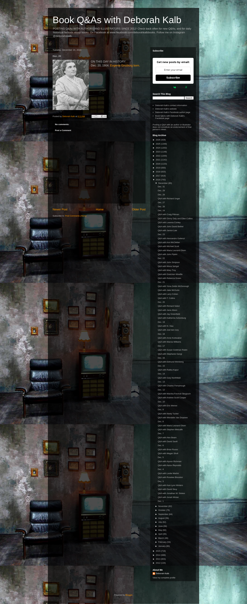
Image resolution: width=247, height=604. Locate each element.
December (163, 183)
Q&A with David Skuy (167, 489)
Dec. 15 (161, 366)
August (161, 518)
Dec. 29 (161, 190)
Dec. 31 (161, 186)
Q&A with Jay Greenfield (169, 314)
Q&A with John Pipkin (167, 254)
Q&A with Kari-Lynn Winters (170, 485)
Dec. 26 (161, 206)
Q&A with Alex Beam (167, 437)
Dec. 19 (161, 322)
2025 (158, 144)
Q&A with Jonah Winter (168, 497)
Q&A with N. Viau (165, 326)
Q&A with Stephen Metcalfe (170, 429)
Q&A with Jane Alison (167, 310)
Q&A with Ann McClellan (169, 242)
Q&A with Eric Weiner (167, 405)
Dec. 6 (161, 445)
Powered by (173, 87)
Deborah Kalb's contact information (171, 105)
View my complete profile (164, 578)
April (160, 534)
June (160, 526)
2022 (158, 156)
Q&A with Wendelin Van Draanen (173, 417)
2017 (158, 176)
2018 (158, 171)
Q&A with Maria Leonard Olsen (172, 250)
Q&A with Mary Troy (167, 270)
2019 (158, 168)
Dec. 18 (161, 334)
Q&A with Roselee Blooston (170, 477)
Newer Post (60, 209)
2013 (158, 559)
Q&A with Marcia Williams (169, 342)
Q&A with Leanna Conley (169, 222)
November (163, 506)
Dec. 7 (161, 433)
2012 (158, 563)
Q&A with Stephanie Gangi (170, 354)
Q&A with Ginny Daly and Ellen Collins (175, 218)
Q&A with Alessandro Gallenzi (171, 238)
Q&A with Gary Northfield (169, 378)
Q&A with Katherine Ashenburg (172, 318)
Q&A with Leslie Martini (168, 473)
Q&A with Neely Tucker (168, 413)
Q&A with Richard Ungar (169, 198)
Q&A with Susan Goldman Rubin (172, 350)
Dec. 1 (161, 501)
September (163, 514)
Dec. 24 (161, 210)
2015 (158, 551)
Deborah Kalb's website (166, 109)
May (160, 530)
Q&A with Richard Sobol (169, 306)
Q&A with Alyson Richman (169, 461)
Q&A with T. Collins (166, 298)
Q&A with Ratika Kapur (168, 370)
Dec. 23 (161, 234)
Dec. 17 (161, 346)
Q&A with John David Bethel (170, 226)
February (162, 542)
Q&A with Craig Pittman (168, 214)
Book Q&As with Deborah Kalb (117, 20)
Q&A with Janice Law (167, 230)
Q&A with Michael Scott (168, 246)
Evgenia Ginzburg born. (125, 65)
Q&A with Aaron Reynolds (169, 465)
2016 (158, 179)
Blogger (128, 595)
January (162, 546)
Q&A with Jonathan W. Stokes (171, 493)
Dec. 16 (161, 358)
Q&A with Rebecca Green (169, 278)
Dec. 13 (161, 382)
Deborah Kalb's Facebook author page (172, 112)
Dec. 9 (161, 409)
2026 (158, 140)
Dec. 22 (161, 258)
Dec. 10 (161, 402)
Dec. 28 (161, 194)
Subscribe (173, 77)
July (160, 522)
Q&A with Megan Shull (168, 453)
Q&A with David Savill (167, 441)
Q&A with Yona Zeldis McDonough (173, 286)
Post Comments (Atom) (75, 216)
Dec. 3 (161, 481)
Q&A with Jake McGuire (168, 290)
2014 (158, 555)
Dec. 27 (161, 202)
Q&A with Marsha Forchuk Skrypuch (174, 394)
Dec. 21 (161, 282)
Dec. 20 (161, 302)
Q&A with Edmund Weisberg (171, 362)
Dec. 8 (161, 421)
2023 (158, 152)
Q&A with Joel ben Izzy (168, 330)
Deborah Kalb (162, 573)
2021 (158, 160)
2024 (158, 148)
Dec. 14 (161, 374)
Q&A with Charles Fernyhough (171, 385)
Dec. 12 (161, 390)
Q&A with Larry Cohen (168, 294)
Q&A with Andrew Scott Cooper (172, 397)
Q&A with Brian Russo (168, 449)
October (162, 510)
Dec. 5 (161, 457)
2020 (158, 164)
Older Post (139, 209)
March (161, 538)
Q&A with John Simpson (169, 262)
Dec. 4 (161, 469)
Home (100, 209)
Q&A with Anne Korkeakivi (169, 338)
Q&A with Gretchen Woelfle (170, 274)
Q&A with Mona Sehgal (168, 266)
